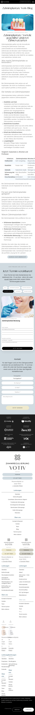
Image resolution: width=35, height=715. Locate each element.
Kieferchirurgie (5, 572)
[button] (33, 2)
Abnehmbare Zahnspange (18, 507)
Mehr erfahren (17, 534)
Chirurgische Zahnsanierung (5, 578)
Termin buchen (25, 1)
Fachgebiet (17, 376)
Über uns (17, 517)
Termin (17, 474)
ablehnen (17, 709)
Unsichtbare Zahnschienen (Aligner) (17, 499)
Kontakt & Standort (17, 521)
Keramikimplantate (24, 587)
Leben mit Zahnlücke (24, 582)
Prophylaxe (3, 661)
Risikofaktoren (23, 595)
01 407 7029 (8, 279)
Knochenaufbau (23, 590)
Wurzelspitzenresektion (8, 575)
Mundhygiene (10, 661)
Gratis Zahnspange (18, 510)
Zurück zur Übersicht (17, 257)
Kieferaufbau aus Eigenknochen (6, 586)
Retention (17, 512)
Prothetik (3, 669)
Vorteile (17, 524)
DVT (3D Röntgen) (24, 592)
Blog (17, 529)
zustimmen (28, 709)
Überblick (17, 494)
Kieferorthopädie (17, 497)
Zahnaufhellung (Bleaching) (10, 664)
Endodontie (3, 664)
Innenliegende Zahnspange (17, 505)
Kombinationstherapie (7, 590)
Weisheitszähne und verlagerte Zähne (7, 582)
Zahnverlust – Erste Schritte (24, 575)
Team (17, 526)
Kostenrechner (23, 579)
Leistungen (17, 490)
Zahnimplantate (23, 584)
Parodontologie (3, 666)
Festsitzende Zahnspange (17, 502)
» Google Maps (17, 486)
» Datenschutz (7, 708)
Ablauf (21, 572)
